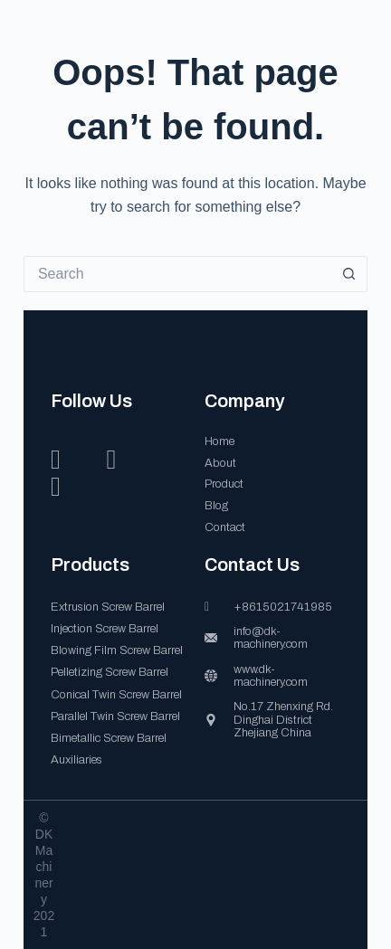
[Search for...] (177, 274)
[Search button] (349, 274)
